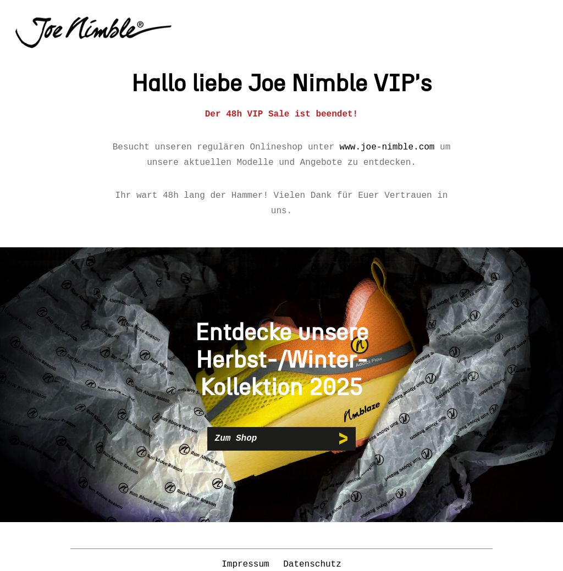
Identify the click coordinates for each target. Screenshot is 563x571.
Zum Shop (236, 439)
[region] (281, 384)
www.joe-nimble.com (387, 147)
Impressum (248, 564)
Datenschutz (312, 564)
